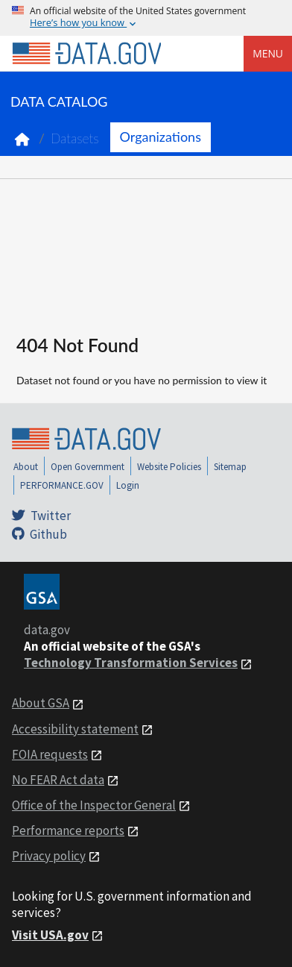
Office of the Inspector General (94, 805)
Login (127, 485)
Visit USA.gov (50, 935)
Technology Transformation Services (131, 662)
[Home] (86, 54)
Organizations (160, 136)
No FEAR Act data (58, 780)
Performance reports (68, 830)
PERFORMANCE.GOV (62, 485)
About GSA (40, 703)
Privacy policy (49, 856)
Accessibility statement (75, 729)
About (25, 466)
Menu (268, 53)
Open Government (87, 466)
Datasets (75, 138)
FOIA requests (50, 754)
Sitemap (230, 466)
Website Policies (169, 466)
